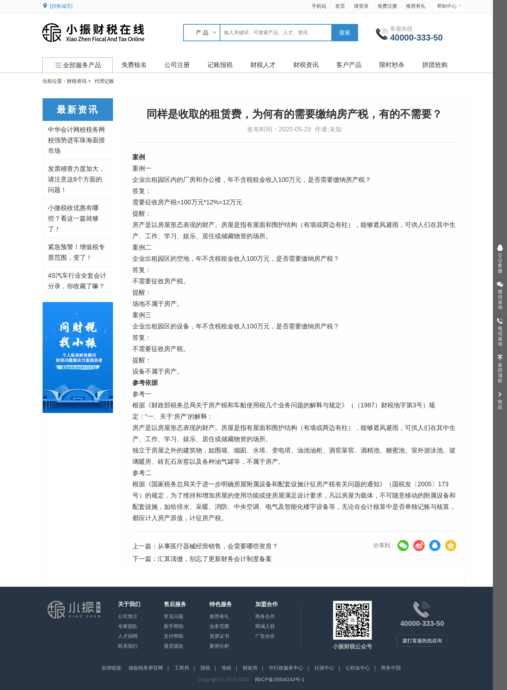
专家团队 (128, 626)
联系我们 (128, 646)
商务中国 (391, 668)
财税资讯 (306, 64)
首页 (340, 6)
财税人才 (263, 64)
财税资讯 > (79, 81)
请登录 (361, 6)
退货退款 (173, 646)
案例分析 (219, 646)
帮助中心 (450, 6)
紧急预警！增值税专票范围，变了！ (76, 252)
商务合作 (265, 616)
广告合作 (265, 636)
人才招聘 (128, 636)
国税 (205, 668)
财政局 (250, 668)
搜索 (344, 33)
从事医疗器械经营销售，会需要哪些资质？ (218, 546)
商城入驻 (265, 626)
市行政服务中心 (286, 668)
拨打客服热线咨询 (422, 640)
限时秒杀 (392, 64)
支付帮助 (173, 636)
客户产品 (349, 64)
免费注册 (387, 6)
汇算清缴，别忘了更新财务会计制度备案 (215, 558)
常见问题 (173, 616)
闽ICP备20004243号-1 (279, 679)
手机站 (319, 6)
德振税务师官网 (146, 668)
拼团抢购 (434, 64)
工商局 (181, 668)
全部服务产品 (77, 65)
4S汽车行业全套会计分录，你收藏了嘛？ (77, 281)
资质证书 (219, 636)
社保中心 (324, 668)
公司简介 (128, 616)
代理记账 (104, 81)
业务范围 (219, 626)
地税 (226, 668)
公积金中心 (357, 668)
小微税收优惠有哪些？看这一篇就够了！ (73, 218)
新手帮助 (173, 626)
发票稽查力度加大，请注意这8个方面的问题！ (76, 179)
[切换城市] (61, 6)
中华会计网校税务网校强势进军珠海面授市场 (76, 140)
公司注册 (177, 64)
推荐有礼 (416, 6)
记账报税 (220, 64)
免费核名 (134, 64)
